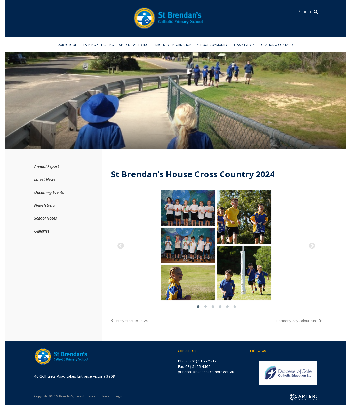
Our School (67, 45)
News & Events (243, 45)
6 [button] (234, 306)
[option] (216, 246)
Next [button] (312, 246)
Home (105, 396)
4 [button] (220, 306)
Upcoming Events (49, 192)
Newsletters (44, 205)
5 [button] (227, 306)
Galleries (41, 231)
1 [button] (198, 306)
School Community (212, 45)
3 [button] (212, 306)
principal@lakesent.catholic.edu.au (206, 371)
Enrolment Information (173, 45)
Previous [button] (120, 246)
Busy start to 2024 (132, 320)
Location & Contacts (276, 45)
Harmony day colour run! (296, 320)
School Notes (45, 218)
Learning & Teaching (98, 45)
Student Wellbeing (133, 45)
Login (118, 396)
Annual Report (46, 166)
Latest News (44, 179)
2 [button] (205, 306)
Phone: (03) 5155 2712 (197, 361)
